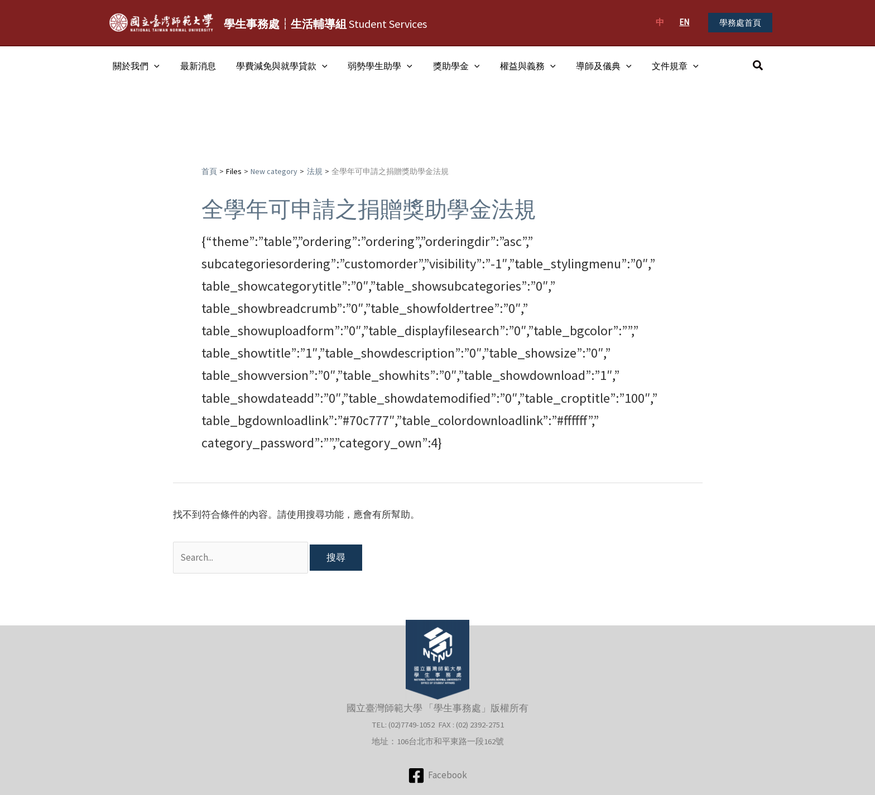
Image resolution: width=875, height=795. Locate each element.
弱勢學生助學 (371, 65)
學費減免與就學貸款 (275, 65)
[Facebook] (437, 775)
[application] (152, 65)
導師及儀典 (587, 65)
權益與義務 (513, 65)
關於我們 (135, 65)
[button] (740, 22)
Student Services (325, 24)
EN (684, 22)
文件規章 (656, 65)
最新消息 (194, 65)
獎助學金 (444, 65)
